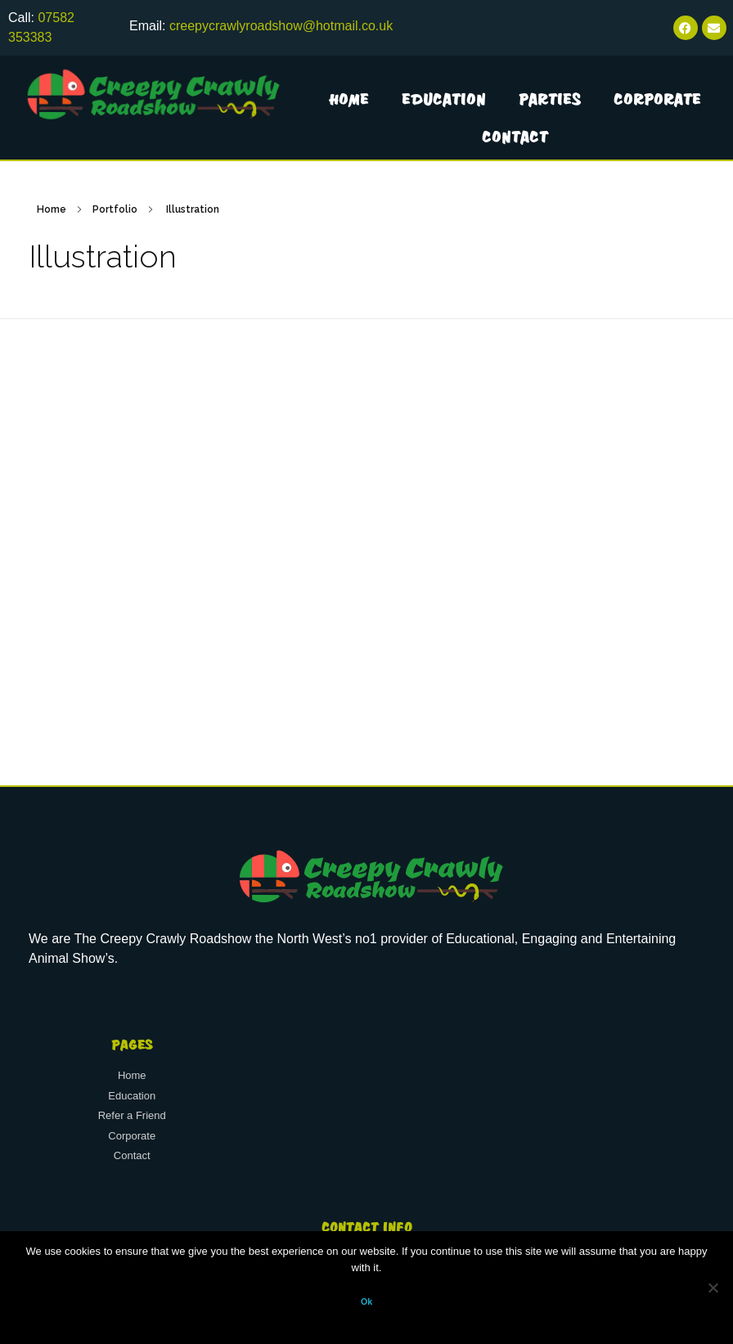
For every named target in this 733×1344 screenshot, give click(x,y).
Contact (515, 136)
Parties (550, 99)
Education (444, 99)
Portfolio (114, 209)
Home (349, 99)
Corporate (657, 99)
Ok (366, 1301)
